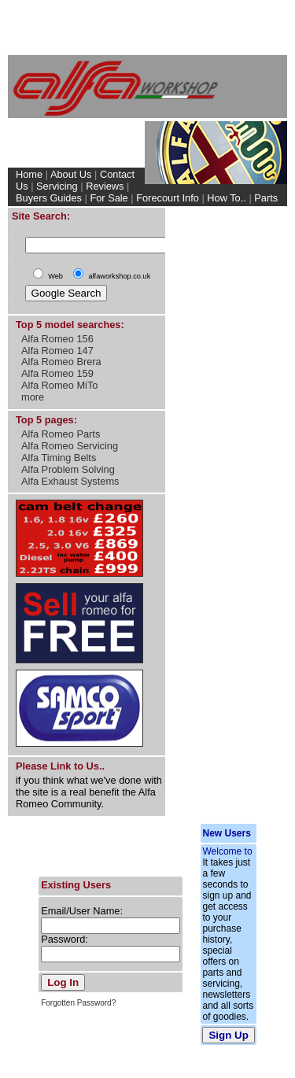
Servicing (57, 186)
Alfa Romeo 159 (57, 373)
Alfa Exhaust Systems (70, 481)
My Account (253, 210)
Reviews (105, 186)
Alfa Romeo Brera (61, 361)
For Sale (108, 198)
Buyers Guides (49, 198)
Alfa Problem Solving (68, 469)
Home (29, 174)
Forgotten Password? (78, 1003)
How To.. (226, 198)
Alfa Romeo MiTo (59, 385)
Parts (266, 198)
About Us (71, 174)
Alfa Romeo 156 (57, 339)
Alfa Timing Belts (58, 457)
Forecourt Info (167, 198)
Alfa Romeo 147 (57, 350)
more (32, 397)
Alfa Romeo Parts (60, 434)
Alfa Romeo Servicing (69, 446)
